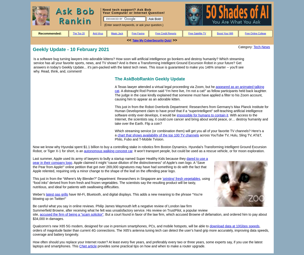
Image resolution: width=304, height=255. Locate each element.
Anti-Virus (98, 33)
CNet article (88, 246)
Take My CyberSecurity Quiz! (152, 40)
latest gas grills (57, 194)
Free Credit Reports (165, 33)
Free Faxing (138, 33)
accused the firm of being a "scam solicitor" (71, 214)
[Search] (124, 18)
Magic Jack (117, 33)
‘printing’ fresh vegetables (181, 179)
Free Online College (255, 33)
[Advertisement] (73, 109)
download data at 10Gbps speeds (234, 226)
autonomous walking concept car (108, 151)
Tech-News (261, 47)
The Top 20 (79, 33)
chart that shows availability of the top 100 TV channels (158, 135)
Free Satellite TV (197, 33)
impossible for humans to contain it (202, 115)
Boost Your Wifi (225, 33)
